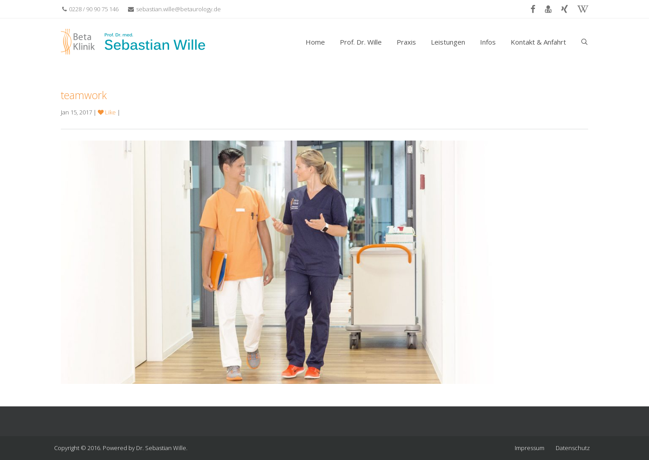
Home (315, 41)
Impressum (529, 448)
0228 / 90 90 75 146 (90, 9)
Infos (488, 41)
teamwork (84, 95)
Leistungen (448, 41)
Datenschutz (573, 448)
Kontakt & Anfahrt (538, 41)
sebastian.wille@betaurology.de (174, 9)
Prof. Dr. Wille (361, 41)
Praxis (406, 41)
